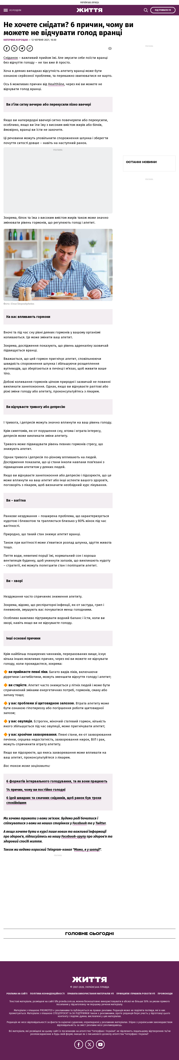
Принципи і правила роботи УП (135, 993)
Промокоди (165, 993)
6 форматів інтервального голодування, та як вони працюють (56, 781)
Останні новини (141, 162)
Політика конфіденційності (47, 993)
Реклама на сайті (16, 993)
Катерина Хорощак (15, 39)
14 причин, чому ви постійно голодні (35, 790)
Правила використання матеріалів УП (90, 993)
